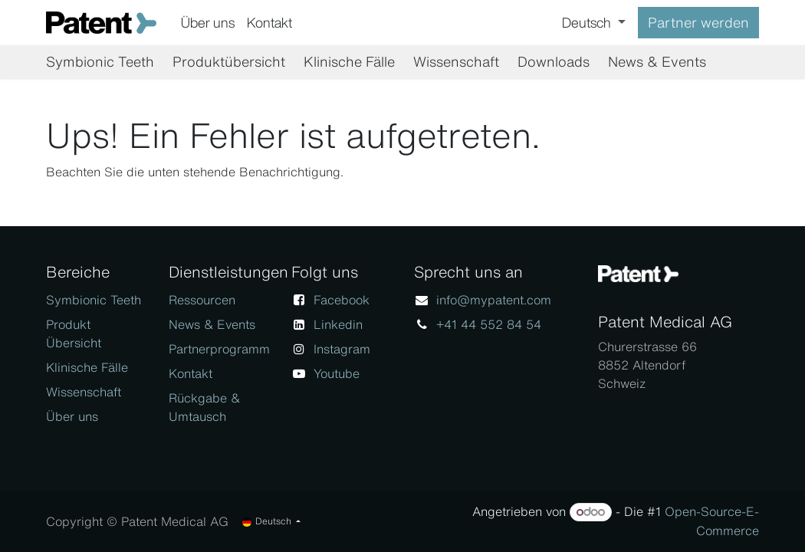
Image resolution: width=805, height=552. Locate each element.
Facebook (342, 300)
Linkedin (338, 324)
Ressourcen (202, 300)
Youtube (337, 373)
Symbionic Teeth (93, 300)
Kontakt (190, 373)
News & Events (212, 324)
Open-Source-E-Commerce (712, 521)
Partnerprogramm (219, 349)
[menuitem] (208, 22)
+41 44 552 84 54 (488, 324)
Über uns (72, 416)
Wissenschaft (83, 392)
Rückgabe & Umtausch (204, 407)
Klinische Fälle (87, 367)
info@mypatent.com (493, 300)
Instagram (342, 349)
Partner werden (698, 22)
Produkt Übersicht (73, 333)
